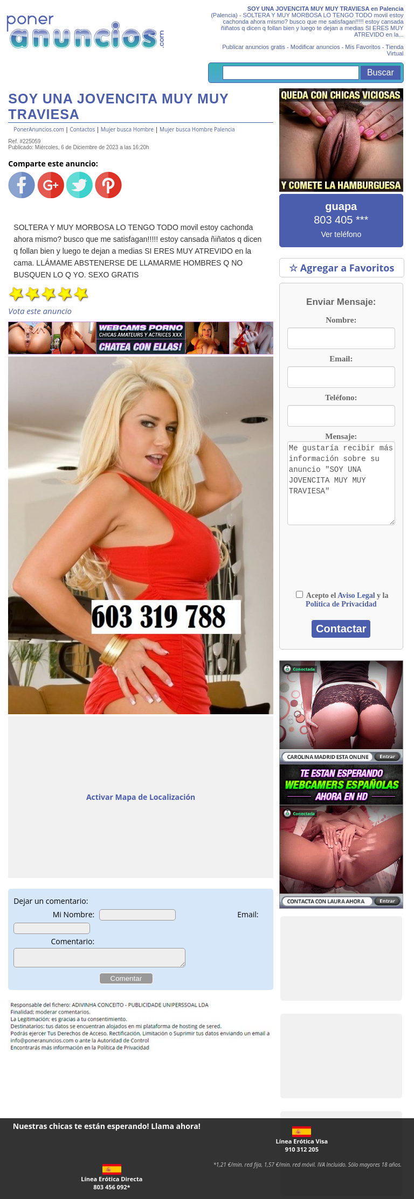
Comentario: (72, 941)
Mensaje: (341, 436)
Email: (247, 914)
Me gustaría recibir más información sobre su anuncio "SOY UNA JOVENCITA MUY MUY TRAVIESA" (341, 483)
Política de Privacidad (341, 604)
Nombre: (341, 320)
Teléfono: (341, 397)
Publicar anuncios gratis (253, 47)
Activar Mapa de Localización (140, 797)
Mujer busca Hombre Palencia (197, 129)
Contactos (82, 129)
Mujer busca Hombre (127, 129)
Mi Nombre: (74, 914)
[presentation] (341, 557)
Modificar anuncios (315, 47)
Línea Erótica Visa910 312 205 (301, 1139)
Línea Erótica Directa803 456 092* (111, 1177)
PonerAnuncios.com (38, 129)
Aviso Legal (356, 595)
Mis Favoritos (362, 47)
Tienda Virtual (394, 50)
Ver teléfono (341, 234)
